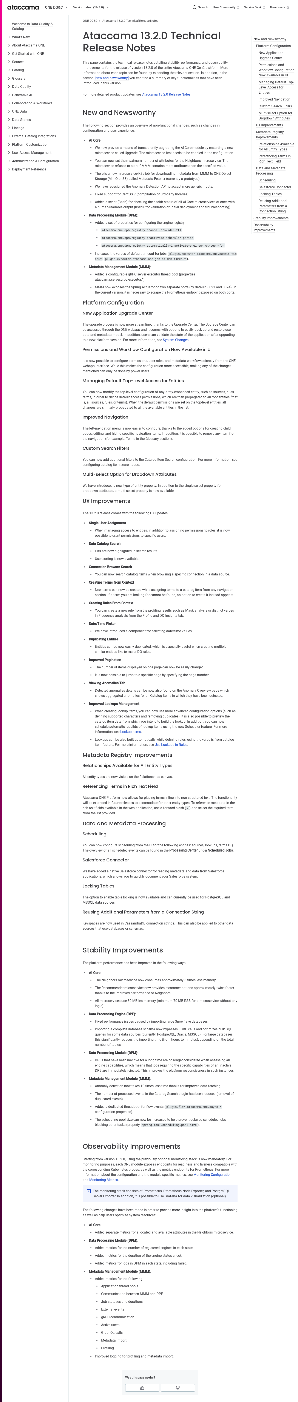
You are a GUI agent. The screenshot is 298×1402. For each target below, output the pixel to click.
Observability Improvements (264, 227)
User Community (226, 7)
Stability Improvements (271, 218)
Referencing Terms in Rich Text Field (275, 158)
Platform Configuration (273, 46)
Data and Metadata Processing (271, 170)
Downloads (280, 7)
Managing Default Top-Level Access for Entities (276, 87)
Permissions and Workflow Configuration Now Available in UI (276, 70)
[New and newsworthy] (111, 78)
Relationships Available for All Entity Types (276, 146)
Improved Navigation (274, 99)
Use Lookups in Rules (171, 745)
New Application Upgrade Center (271, 55)
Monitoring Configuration (212, 1175)
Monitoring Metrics (103, 1180)
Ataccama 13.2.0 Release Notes (166, 94)
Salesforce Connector (275, 187)
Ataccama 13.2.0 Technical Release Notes (130, 20)
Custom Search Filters (275, 106)
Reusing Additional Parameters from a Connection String (273, 206)
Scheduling (267, 180)
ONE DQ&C (90, 20)
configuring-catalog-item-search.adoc (111, 465)
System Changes (175, 340)
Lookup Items (130, 732)
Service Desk (255, 7)
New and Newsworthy (269, 39)
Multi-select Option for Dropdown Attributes (275, 115)
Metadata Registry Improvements (270, 134)
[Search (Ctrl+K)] (200, 7)
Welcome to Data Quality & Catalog (32, 26)
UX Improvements (269, 125)
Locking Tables (270, 194)
